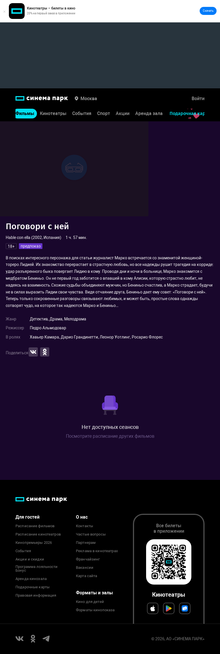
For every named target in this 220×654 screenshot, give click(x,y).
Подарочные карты (32, 587)
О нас (82, 517)
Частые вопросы (91, 534)
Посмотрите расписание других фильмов (110, 436)
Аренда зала (149, 113)
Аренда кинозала (31, 579)
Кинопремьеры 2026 (33, 543)
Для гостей (27, 517)
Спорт (103, 113)
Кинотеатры (53, 113)
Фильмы (24, 113)
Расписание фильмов (34, 526)
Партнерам (86, 543)
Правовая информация (35, 595)
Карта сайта (86, 576)
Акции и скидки (29, 559)
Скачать (208, 10)
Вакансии (84, 568)
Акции (122, 113)
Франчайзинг (88, 559)
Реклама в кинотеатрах (97, 551)
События (81, 113)
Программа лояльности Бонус (36, 569)
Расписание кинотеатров (38, 534)
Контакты (84, 526)
